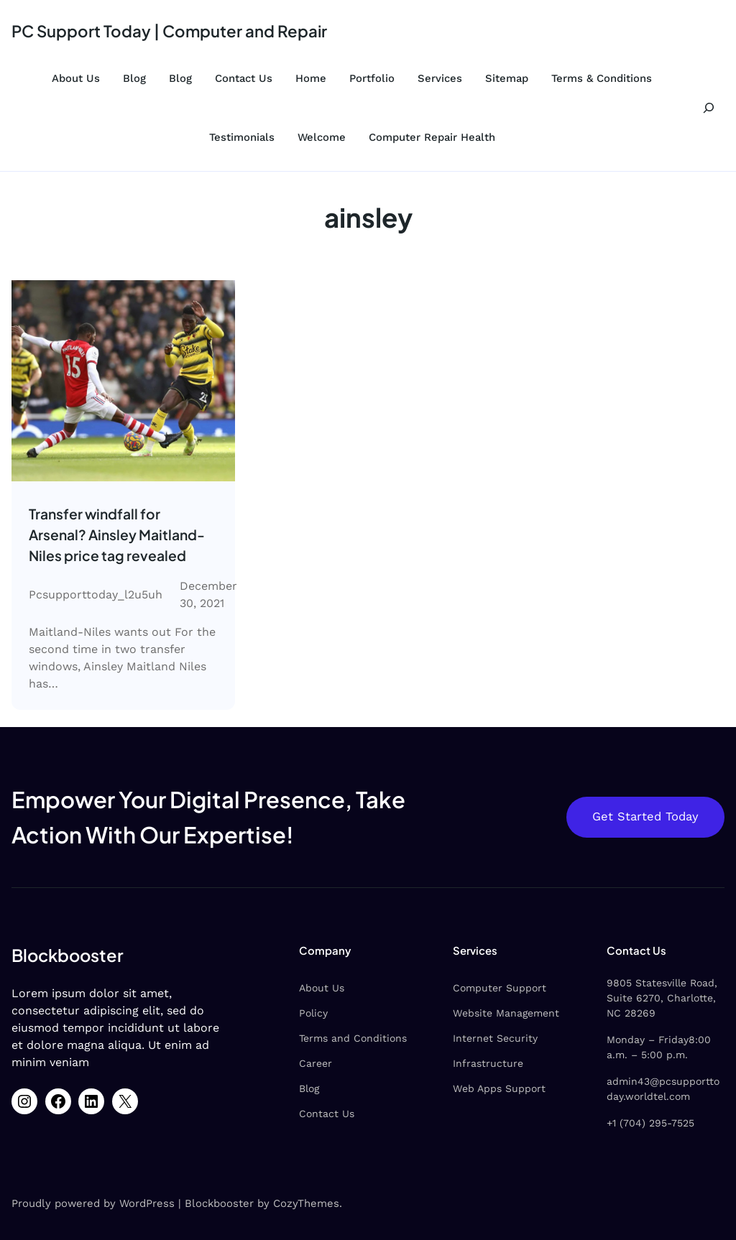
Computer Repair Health (432, 137)
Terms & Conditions (601, 78)
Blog (134, 78)
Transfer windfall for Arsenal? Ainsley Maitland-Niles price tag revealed (117, 534)
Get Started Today (645, 816)
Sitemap (506, 78)
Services (440, 78)
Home (310, 78)
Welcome (322, 137)
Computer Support (498, 988)
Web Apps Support (497, 1088)
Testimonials (242, 137)
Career (313, 1063)
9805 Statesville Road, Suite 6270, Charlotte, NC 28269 (661, 998)
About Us (76, 78)
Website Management (504, 1013)
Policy (311, 1013)
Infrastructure (486, 1063)
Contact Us (243, 78)
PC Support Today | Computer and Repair (169, 31)
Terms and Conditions (351, 1038)
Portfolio (372, 78)
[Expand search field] (708, 108)
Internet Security (493, 1038)
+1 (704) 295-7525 (650, 1123)
